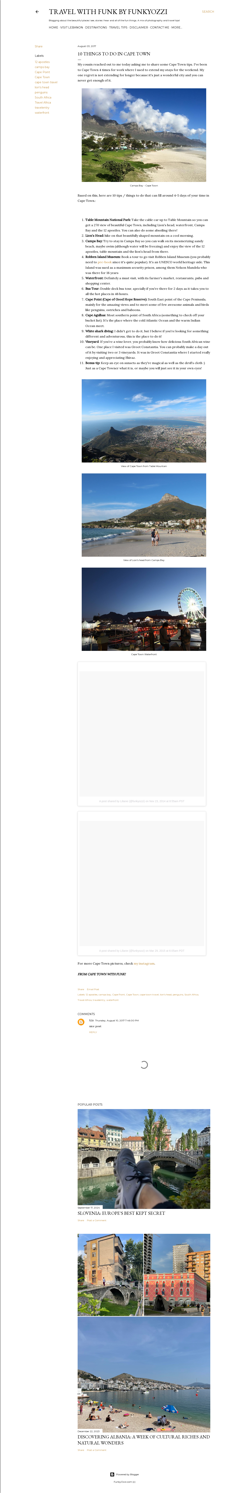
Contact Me (159, 27)
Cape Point (42, 72)
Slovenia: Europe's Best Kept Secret (121, 1213)
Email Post (93, 989)
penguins (41, 92)
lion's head (42, 87)
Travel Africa (43, 102)
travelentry (42, 107)
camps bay (42, 67)
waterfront (42, 112)
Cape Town (42, 77)
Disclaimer (139, 27)
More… (176, 27)
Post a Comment (96, 1220)
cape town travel (46, 82)
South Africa (43, 97)
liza (91, 1020)
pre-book (105, 262)
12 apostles (42, 62)
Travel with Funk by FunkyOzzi (108, 11)
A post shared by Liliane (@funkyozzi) (122, 801)
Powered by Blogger (124, 1474)
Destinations (96, 27)
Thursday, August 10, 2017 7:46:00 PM (117, 1020)
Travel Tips (118, 27)
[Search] (208, 11)
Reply (93, 1032)
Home (53, 27)
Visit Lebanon (71, 27)
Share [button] (39, 46)
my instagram (144, 963)
